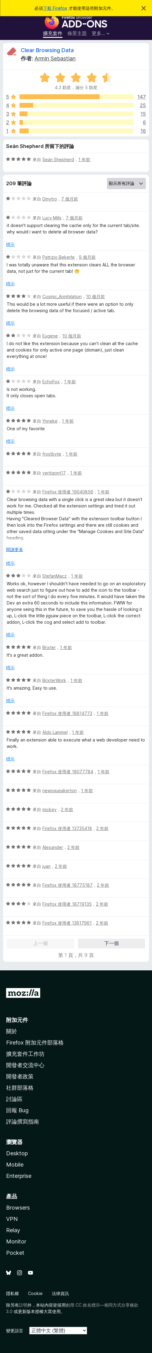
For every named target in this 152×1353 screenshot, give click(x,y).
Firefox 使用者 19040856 (67, 491)
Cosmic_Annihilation (62, 296)
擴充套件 (52, 33)
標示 (10, 244)
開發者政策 (20, 1076)
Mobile (14, 1164)
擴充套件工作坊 (25, 1054)
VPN (12, 1219)
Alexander (52, 847)
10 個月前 (95, 296)
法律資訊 (60, 1293)
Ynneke (50, 421)
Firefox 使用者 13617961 (67, 922)
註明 (23, 1305)
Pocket (15, 1253)
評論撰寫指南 (22, 1121)
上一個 (40, 943)
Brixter (49, 647)
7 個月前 (69, 198)
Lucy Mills (52, 217)
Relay (13, 1230)
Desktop (17, 1153)
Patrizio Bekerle (58, 257)
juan (46, 866)
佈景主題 (77, 33)
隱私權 (12, 1293)
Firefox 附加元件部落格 (35, 1042)
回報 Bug (17, 1110)
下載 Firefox (55, 8)
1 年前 (84, 159)
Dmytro (49, 198)
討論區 (14, 1099)
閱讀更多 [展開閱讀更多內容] (14, 549)
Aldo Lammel (55, 732)
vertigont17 (54, 472)
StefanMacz (54, 576)
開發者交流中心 (25, 1065)
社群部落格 (20, 1087)
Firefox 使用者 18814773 (67, 713)
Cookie (35, 1293)
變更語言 (14, 1330)
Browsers (18, 1207)
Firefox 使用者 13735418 (67, 828)
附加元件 (17, 1020)
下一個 (111, 943)
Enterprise (18, 1176)
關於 (11, 1031)
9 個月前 (87, 257)
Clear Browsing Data (47, 50)
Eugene (50, 335)
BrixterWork (54, 680)
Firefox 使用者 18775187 (67, 885)
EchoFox (51, 381)
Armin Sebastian (55, 58)
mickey (49, 809)
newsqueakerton (59, 790)
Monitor (16, 1241)
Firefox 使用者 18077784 (67, 771)
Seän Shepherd (58, 159)
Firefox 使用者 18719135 (67, 904)
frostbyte (51, 453)
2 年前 (67, 809)
